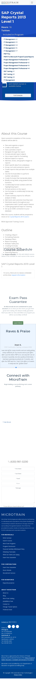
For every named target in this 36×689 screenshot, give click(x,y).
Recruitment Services (9, 587)
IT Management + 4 (10, 45)
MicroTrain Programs (9, 558)
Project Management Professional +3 (16, 65)
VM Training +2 (9, 74)
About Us (5, 607)
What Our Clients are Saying (11, 569)
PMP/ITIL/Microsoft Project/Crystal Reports (19, 57)
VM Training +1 (9, 71)
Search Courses (7, 555)
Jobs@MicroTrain (8, 616)
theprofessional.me (8, 597)
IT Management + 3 (10, 42)
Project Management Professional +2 (16, 63)
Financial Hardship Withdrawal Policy (13, 563)
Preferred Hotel (7, 624)
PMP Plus (7, 54)
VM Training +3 (9, 77)
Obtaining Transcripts (9, 566)
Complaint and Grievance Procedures (23, 674)
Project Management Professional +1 (16, 60)
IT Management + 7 (10, 51)
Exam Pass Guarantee (9, 572)
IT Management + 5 (10, 48)
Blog (4, 610)
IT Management (9, 80)
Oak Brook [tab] (7, 475)
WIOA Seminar (7, 552)
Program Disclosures (9, 560)
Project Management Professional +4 (16, 68)
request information (18, 291)
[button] (14, 399)
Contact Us (6, 618)
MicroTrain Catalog (8, 613)
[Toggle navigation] (32, 2)
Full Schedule (18, 168)
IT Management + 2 (10, 39)
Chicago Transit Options (10, 621)
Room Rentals (7, 584)
